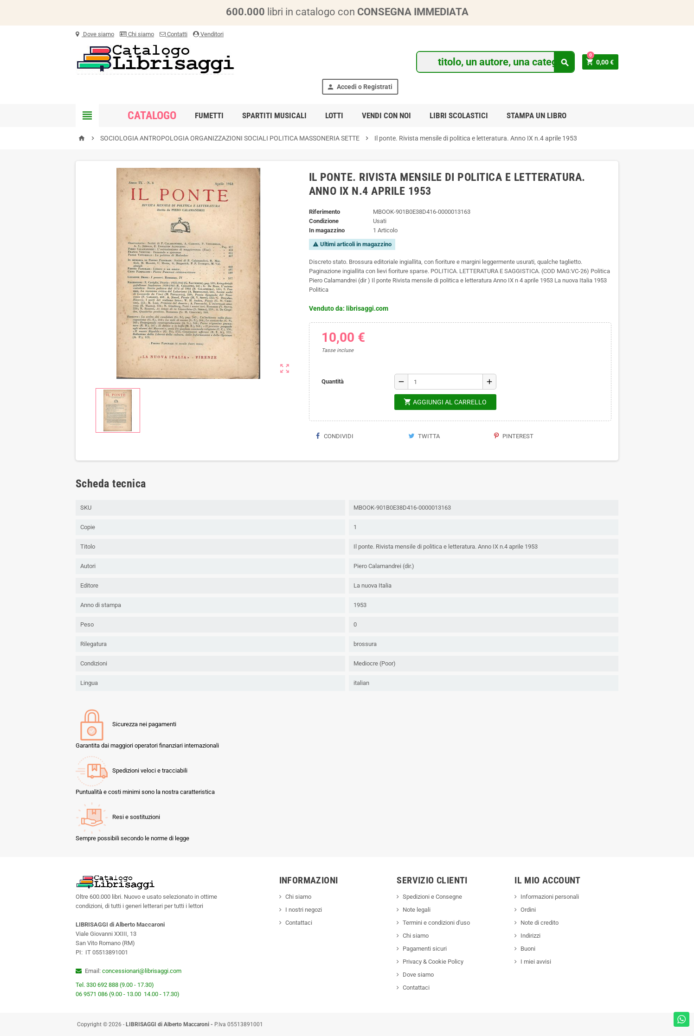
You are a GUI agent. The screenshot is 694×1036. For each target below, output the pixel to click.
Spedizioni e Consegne (432, 896)
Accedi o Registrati (359, 87)
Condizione (324, 220)
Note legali (417, 909)
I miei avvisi (535, 961)
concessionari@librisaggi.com (141, 970)
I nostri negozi (303, 909)
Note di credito (539, 922)
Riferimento (324, 211)
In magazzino (327, 230)
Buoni (527, 948)
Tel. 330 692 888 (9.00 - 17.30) (115, 984)
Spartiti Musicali (274, 115)
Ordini (528, 909)
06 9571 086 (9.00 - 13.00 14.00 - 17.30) (128, 994)
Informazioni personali (549, 896)
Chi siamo (137, 34)
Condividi (334, 436)
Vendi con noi (386, 115)
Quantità (332, 381)
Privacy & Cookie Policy (433, 961)
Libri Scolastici (459, 115)
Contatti (173, 34)
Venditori (208, 34)
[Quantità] (445, 382)
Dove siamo (95, 34)
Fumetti (209, 115)
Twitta (424, 436)
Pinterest (513, 436)
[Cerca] (495, 62)
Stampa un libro (536, 115)
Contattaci (298, 922)
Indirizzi (530, 935)
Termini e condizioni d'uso (436, 922)
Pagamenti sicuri (425, 948)
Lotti (334, 115)
